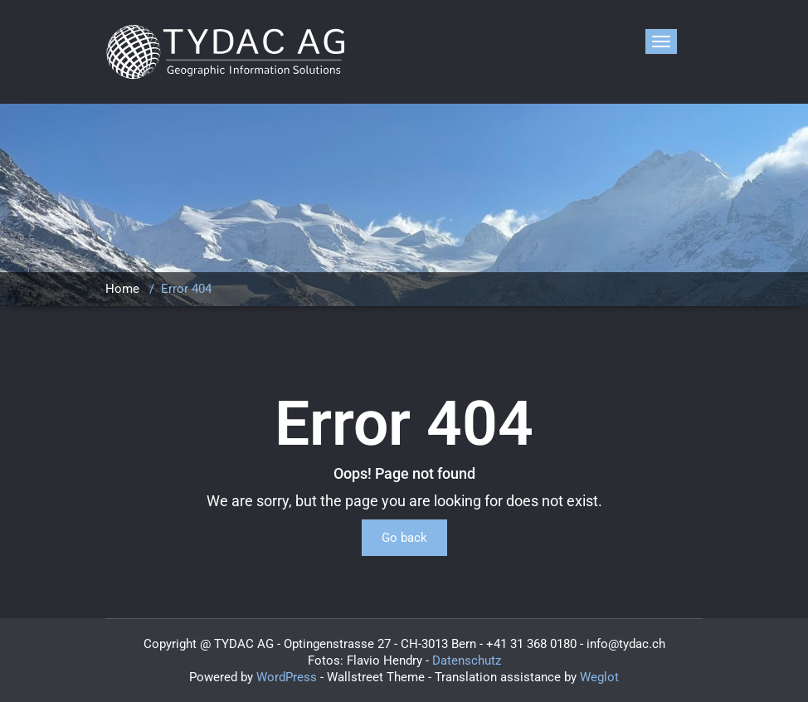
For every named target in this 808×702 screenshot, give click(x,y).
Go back (404, 537)
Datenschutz (466, 660)
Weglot (599, 677)
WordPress (286, 677)
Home (122, 288)
